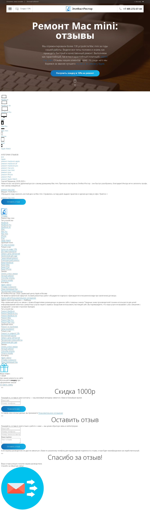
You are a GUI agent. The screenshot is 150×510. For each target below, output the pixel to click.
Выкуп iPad (5, 267)
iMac (3, 229)
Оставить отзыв (13, 202)
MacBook (4, 223)
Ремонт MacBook (8, 311)
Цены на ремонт (7, 329)
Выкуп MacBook (7, 262)
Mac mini (4, 234)
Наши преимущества (9, 289)
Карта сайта (6, 298)
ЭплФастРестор (75, 8)
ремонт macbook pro (9, 166)
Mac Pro (4, 231)
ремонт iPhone (7, 174)
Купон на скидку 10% (9, 249)
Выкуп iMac (5, 265)
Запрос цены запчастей (10, 253)
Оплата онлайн (7, 280)
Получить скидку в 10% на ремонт (75, 73)
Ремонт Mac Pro (7, 320)
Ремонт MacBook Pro (9, 313)
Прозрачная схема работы (11, 291)
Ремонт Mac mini (7, 322)
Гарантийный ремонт (9, 258)
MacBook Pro (6, 225)
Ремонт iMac (6, 318)
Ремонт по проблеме (9, 327)
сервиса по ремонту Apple (90, 63)
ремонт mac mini (7, 170)
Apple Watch (6, 240)
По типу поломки (7, 245)
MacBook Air (6, 227)
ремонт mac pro (7, 168)
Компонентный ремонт (10, 260)
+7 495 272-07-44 (132, 8)
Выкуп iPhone (6, 269)
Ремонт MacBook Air (9, 315)
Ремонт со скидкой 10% (10, 333)
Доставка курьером (8, 251)
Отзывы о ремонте (8, 287)
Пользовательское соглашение (24, 298)
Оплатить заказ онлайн (14, 1)
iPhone (3, 236)
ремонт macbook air (9, 163)
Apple (3, 159)
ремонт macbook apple (10, 161)
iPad (2, 238)
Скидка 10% (25, 8)
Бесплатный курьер (8, 335)
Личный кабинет (33, 1)
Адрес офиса (6, 284)
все (2, 157)
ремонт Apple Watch (9, 179)
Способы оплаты (7, 278)
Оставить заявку (6, 385)
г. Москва (137, 1)
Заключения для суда (9, 256)
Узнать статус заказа (9, 273)
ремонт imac (6, 172)
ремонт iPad (6, 177)
